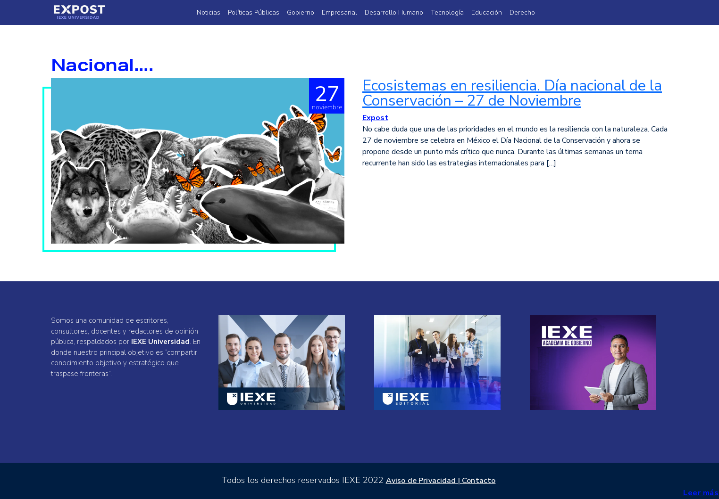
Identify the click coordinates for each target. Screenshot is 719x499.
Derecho (522, 12)
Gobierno (300, 12)
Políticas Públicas (253, 12)
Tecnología (447, 12)
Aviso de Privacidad (421, 480)
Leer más (701, 493)
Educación (486, 12)
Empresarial (339, 12)
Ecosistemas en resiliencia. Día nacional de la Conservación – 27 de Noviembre (512, 93)
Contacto (478, 480)
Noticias (208, 12)
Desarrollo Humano (394, 12)
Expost (375, 118)
